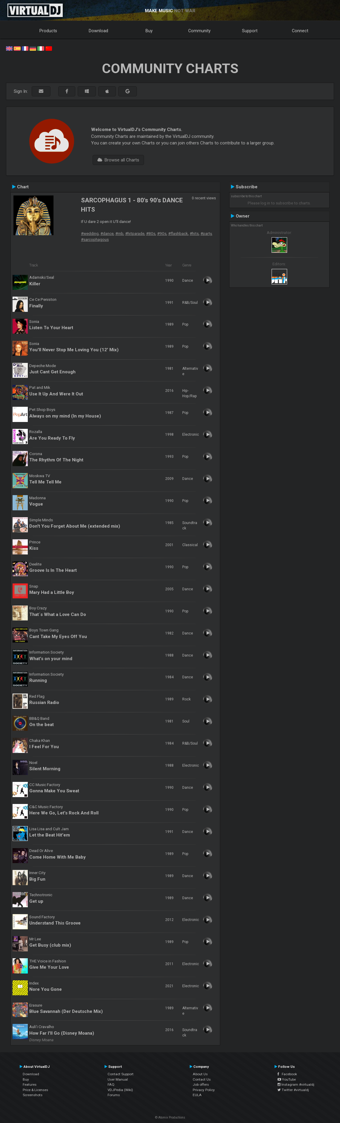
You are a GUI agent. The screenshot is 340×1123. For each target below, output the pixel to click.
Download (98, 30)
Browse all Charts (118, 160)
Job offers (201, 1084)
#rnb (119, 233)
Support (250, 30)
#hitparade (134, 233)
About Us (200, 1074)
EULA (197, 1095)
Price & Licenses (35, 1090)
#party (206, 233)
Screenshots (32, 1095)
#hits (194, 233)
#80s (150, 233)
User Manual (118, 1079)
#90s (161, 233)
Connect (300, 30)
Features (29, 1084)
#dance (107, 233)
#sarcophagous (95, 239)
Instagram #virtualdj (296, 1084)
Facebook (287, 1074)
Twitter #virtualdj (293, 1090)
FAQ (111, 1084)
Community (199, 30)
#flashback (178, 233)
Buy (149, 30)
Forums (114, 1095)
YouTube (287, 1079)
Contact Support (121, 1074)
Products (48, 30)
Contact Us (202, 1079)
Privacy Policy (204, 1090)
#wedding (90, 233)
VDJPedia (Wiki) (120, 1090)
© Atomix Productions (170, 1117)
